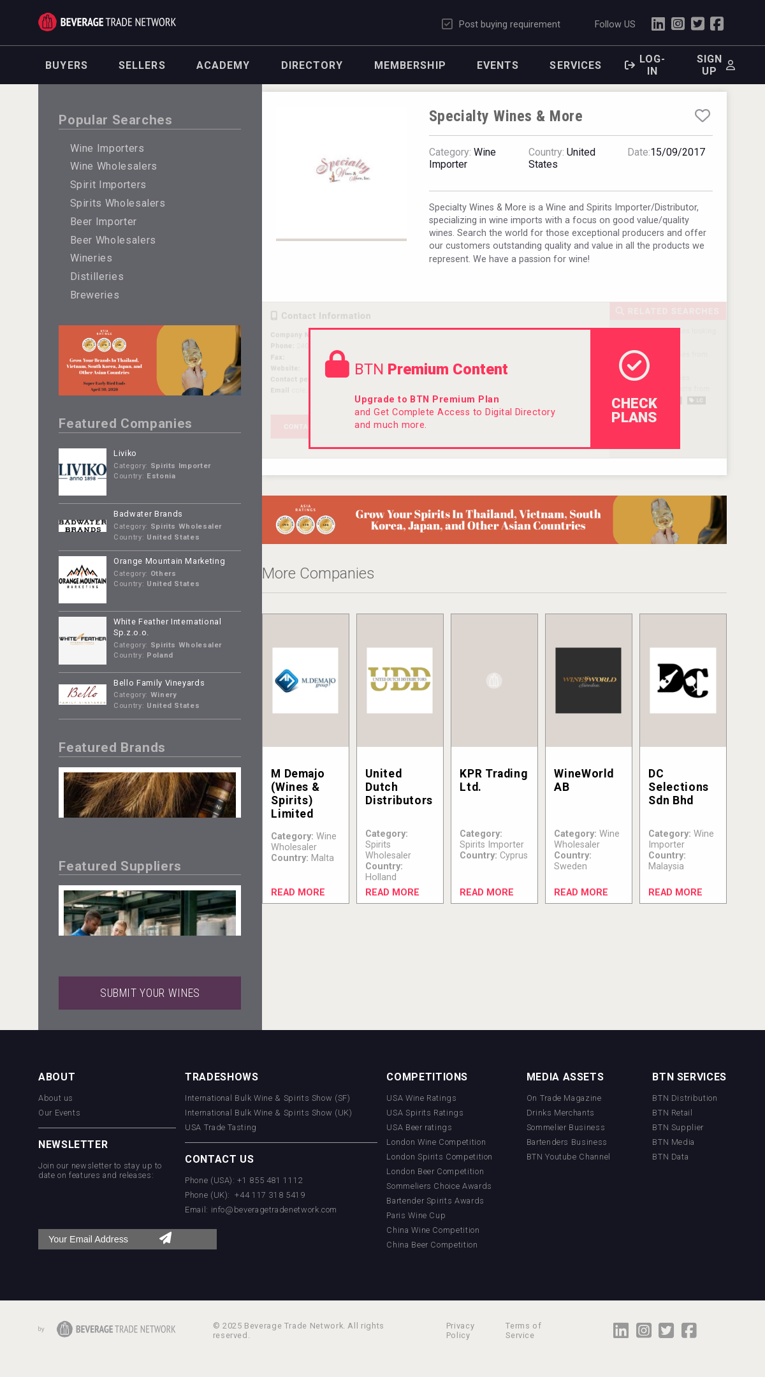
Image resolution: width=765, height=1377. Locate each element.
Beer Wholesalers (113, 240)
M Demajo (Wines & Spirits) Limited (297, 793)
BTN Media (673, 1142)
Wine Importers (107, 148)
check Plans (634, 387)
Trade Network (107, 22)
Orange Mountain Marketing (169, 561)
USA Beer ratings (419, 1127)
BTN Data (670, 1156)
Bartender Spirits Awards (435, 1200)
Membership (410, 65)
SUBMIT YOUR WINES (150, 993)
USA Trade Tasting (221, 1127)
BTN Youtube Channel (569, 1156)
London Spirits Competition (439, 1156)
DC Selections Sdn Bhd (678, 787)
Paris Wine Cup (416, 1215)
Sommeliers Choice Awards (439, 1186)
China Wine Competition (432, 1230)
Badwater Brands (148, 514)
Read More (298, 892)
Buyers (66, 65)
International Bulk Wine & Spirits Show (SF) (268, 1098)
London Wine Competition (436, 1142)
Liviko (125, 453)
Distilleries (97, 276)
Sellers (142, 65)
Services (576, 65)
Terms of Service (523, 1330)
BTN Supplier (678, 1127)
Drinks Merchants (561, 1112)
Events (498, 65)
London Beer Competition (435, 1171)
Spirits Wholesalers (118, 203)
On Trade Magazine (564, 1098)
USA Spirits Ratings (424, 1112)
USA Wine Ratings (421, 1098)
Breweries (95, 295)
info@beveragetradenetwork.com (274, 1209)
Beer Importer (103, 222)
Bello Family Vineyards (159, 683)
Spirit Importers (108, 185)
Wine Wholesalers (113, 166)
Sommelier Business (566, 1127)
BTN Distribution (684, 1098)
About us (55, 1098)
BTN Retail (672, 1112)
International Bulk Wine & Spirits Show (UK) (269, 1112)
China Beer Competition (431, 1244)
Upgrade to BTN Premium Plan (426, 399)
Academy (223, 65)
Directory (312, 65)
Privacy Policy (460, 1330)
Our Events (59, 1112)
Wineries (91, 258)
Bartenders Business (567, 1142)
